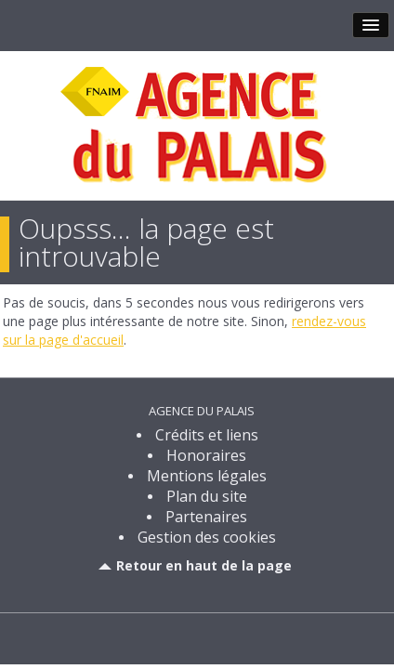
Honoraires (206, 455)
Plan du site (206, 496)
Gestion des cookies (207, 537)
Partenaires (206, 516)
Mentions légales (207, 476)
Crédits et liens (206, 435)
